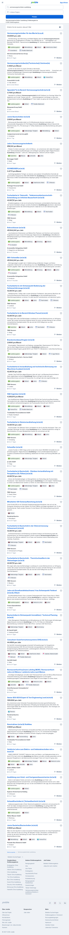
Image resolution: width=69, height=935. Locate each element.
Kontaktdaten (6, 917)
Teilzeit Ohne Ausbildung (14, 874)
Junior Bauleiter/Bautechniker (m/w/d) (22, 825)
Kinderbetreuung (30, 878)
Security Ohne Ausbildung (14, 884)
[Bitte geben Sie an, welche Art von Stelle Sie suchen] (34, 7)
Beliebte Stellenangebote (51, 863)
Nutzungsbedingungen (51, 917)
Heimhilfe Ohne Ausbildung (15, 889)
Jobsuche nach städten (50, 866)
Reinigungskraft (29, 863)
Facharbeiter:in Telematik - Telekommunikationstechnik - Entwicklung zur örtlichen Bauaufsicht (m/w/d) (30, 196)
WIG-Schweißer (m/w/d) (16, 258)
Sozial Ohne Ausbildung (14, 882)
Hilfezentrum (6, 915)
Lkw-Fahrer (28, 868)
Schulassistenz (29, 876)
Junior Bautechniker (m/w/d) (18, 117)
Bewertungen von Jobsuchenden (11, 925)
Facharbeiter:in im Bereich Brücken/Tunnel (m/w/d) (27, 313)
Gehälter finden (49, 925)
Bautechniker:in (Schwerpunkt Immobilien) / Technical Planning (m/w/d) (32, 616)
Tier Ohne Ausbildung (13, 877)
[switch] (60, 27)
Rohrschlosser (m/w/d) (16, 228)
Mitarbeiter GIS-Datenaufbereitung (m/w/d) (24, 502)
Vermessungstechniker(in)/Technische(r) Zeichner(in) (28, 63)
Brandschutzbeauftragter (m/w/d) (20, 340)
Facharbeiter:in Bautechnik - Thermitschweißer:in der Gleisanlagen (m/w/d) (28, 559)
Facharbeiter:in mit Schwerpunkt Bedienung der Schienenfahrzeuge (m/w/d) (26, 287)
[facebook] (50, 903)
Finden (34, 17)
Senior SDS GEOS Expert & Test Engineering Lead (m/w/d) (30, 698)
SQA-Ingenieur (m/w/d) (16, 394)
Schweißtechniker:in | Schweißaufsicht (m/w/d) (26, 801)
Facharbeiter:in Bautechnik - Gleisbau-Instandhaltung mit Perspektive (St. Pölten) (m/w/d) (30, 472)
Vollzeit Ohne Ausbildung (14, 869)
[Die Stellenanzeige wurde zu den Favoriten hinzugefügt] (61, 33)
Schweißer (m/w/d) (14, 447)
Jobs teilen (27, 912)
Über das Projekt (7, 912)
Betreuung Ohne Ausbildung (15, 887)
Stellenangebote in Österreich (54, 915)
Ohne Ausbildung (12, 872)
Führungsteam (6, 920)
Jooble (12, 932)
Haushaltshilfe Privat (31, 873)
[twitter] (60, 903)
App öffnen (64, 2)
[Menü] (2, 2)
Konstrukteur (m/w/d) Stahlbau (19, 724)
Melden (58, 58)
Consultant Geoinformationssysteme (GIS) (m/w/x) (27, 640)
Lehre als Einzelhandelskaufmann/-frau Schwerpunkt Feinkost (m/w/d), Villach (32, 592)
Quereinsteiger (29, 885)
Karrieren (4, 927)
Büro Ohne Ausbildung (13, 879)
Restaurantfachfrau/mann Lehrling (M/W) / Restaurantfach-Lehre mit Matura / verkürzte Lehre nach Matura (31, 671)
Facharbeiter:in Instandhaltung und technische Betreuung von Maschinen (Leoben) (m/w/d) (32, 368)
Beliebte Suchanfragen (15, 857)
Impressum (48, 922)
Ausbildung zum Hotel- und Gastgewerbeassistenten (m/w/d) (31, 777)
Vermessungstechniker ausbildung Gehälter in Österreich (31, 892)
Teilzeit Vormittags (30, 888)
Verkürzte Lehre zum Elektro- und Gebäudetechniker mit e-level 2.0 (30, 750)
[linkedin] (65, 903)
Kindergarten (29, 871)
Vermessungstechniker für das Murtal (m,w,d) (25, 33)
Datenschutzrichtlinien (51, 920)
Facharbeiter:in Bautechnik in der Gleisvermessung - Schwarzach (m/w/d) (28, 527)
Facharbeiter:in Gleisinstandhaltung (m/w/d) (25, 422)
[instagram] (55, 903)
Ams (26, 866)
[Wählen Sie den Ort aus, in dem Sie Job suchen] (34, 12)
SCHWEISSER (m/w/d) (16, 168)
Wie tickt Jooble (7, 922)
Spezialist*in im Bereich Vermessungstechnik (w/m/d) (28, 90)
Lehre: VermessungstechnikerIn (19, 143)
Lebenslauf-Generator (51, 927)
